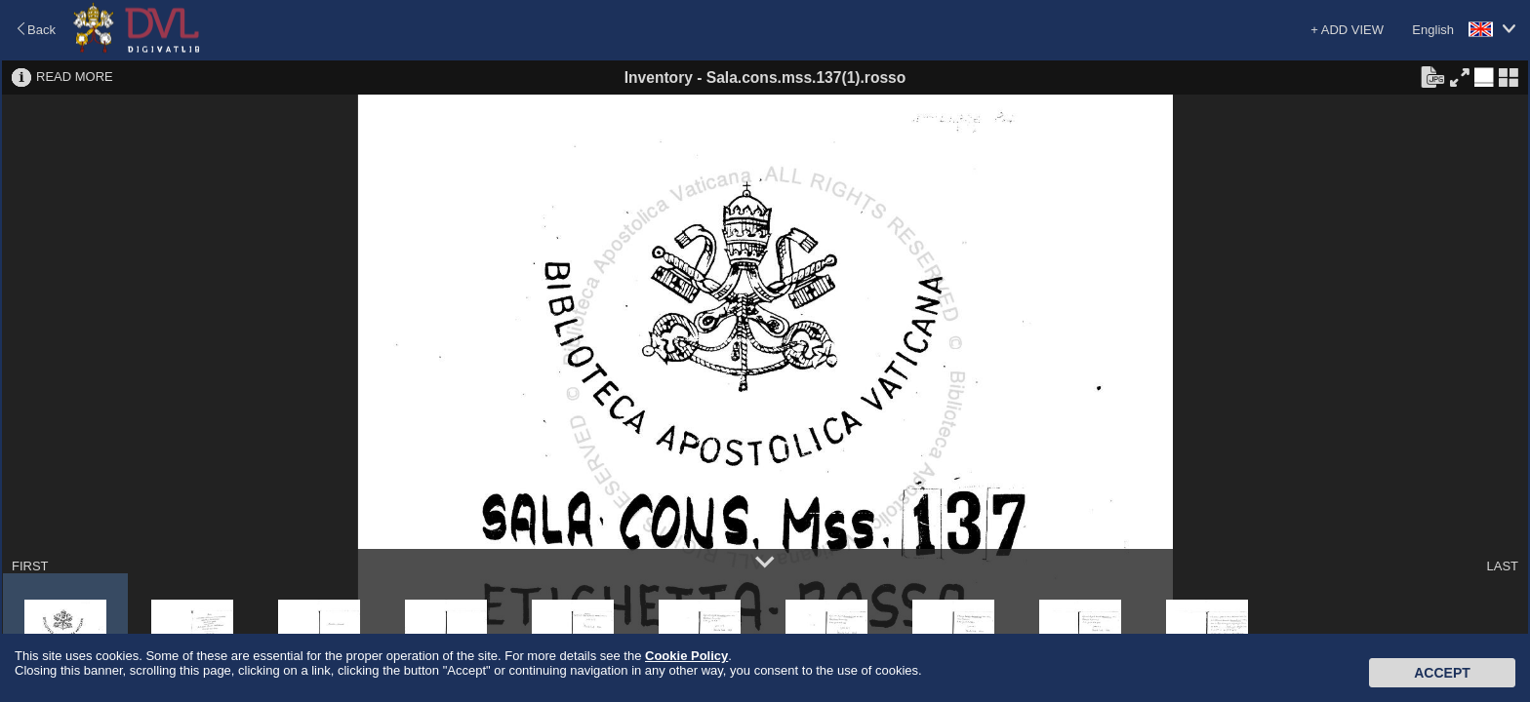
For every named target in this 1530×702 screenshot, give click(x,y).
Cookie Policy (686, 655)
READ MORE (74, 76)
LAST (1502, 566)
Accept (1442, 673)
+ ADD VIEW (1347, 29)
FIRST (30, 566)
